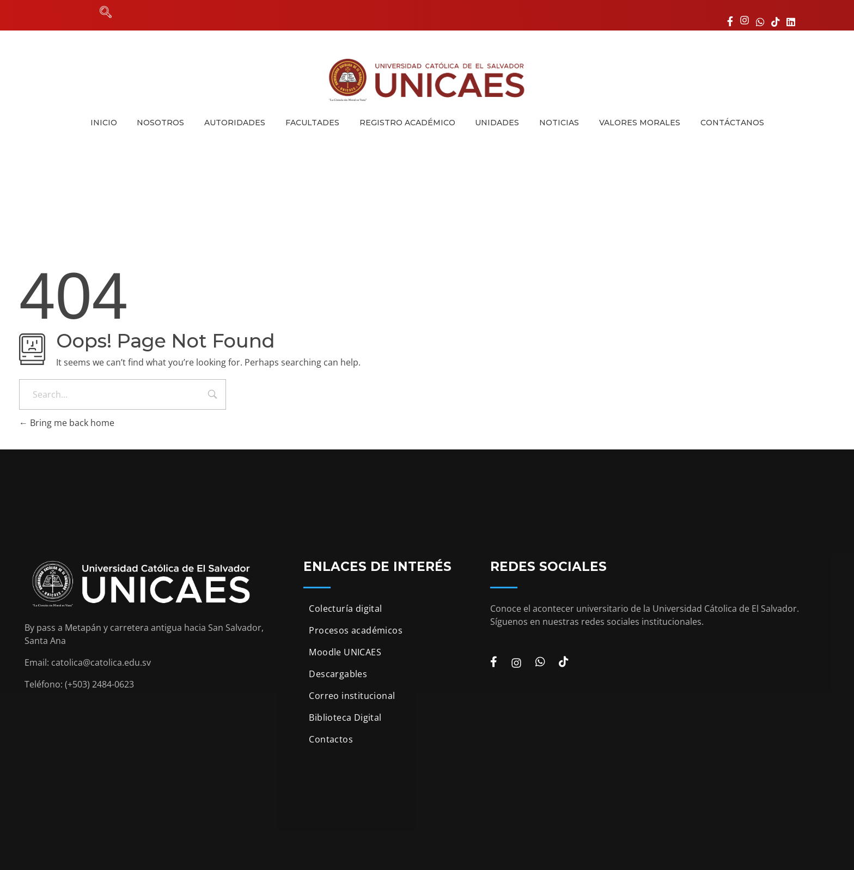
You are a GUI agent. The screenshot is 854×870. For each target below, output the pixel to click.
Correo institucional (352, 696)
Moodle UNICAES (345, 652)
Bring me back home (66, 423)
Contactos (331, 739)
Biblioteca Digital (345, 717)
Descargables (338, 674)
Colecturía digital (345, 609)
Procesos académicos (355, 630)
